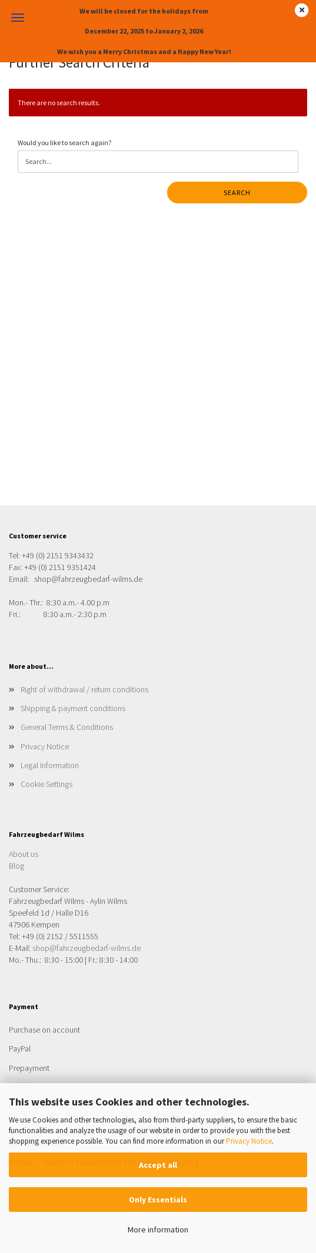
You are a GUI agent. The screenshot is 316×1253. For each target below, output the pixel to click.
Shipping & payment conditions (73, 708)
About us (23, 854)
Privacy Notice (249, 1141)
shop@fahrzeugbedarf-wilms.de (86, 948)
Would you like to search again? (64, 142)
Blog (16, 865)
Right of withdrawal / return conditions (84, 689)
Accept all (158, 1165)
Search (237, 192)
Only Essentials (158, 1199)
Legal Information (50, 765)
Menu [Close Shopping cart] (17, 17)
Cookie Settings (46, 784)
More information (158, 1229)
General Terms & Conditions (67, 727)
